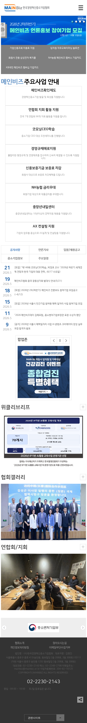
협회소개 (19, 643)
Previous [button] (4, 627)
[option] (44, 372)
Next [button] (82, 627)
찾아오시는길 (60, 643)
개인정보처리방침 (19, 647)
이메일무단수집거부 (59, 647)
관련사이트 (44, 717)
